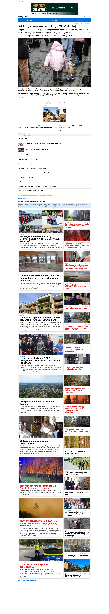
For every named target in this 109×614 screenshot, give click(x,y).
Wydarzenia (54, 20)
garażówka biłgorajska (33, 195)
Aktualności (30, 20)
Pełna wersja (87, 16)
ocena (32, 135)
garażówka (24, 195)
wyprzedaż (43, 195)
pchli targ (49, 195)
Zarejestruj (57, 206)
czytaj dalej (87, 98)
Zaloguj (54, 206)
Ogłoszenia (79, 20)
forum (21, 135)
